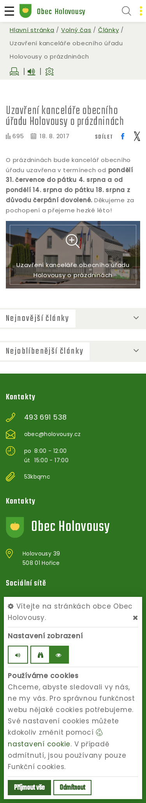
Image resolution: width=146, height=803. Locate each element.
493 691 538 (45, 417)
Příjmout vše (29, 788)
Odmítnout (72, 788)
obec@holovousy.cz (52, 434)
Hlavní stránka (32, 30)
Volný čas (76, 30)
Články (108, 30)
